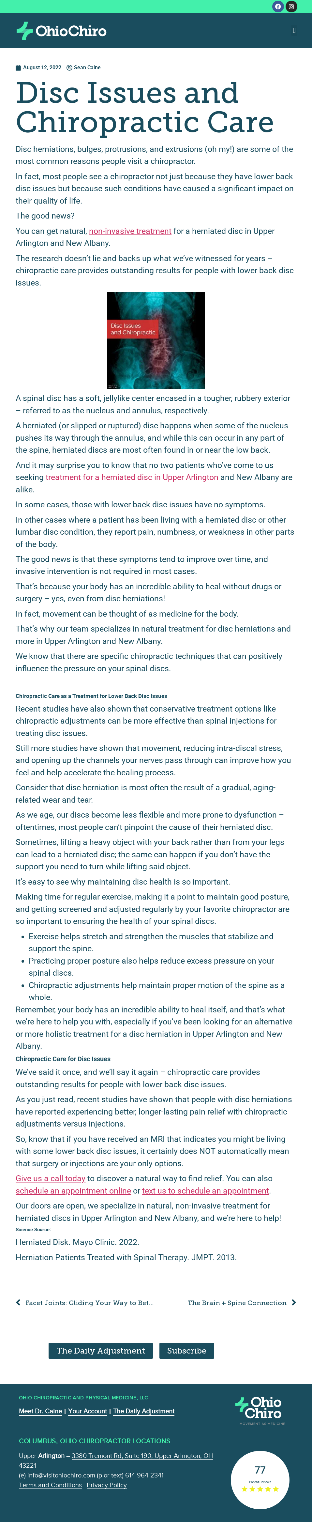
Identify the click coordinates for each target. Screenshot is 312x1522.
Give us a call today (50, 1178)
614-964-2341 (144, 1475)
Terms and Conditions (50, 1485)
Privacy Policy (107, 1485)
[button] (294, 30)
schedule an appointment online (73, 1190)
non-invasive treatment (130, 231)
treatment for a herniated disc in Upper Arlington (132, 477)
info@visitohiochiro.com (61, 1475)
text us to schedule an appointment (205, 1190)
